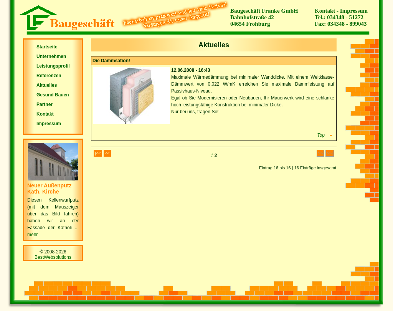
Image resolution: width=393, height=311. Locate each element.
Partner (44, 104)
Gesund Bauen (52, 95)
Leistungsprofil (53, 66)
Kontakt (325, 11)
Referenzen (48, 75)
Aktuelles (46, 85)
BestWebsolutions (53, 257)
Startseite (47, 47)
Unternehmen (51, 56)
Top (325, 135)
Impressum (354, 11)
